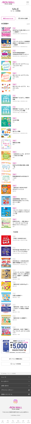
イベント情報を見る (15, 359)
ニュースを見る (15, 364)
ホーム (3, 373)
